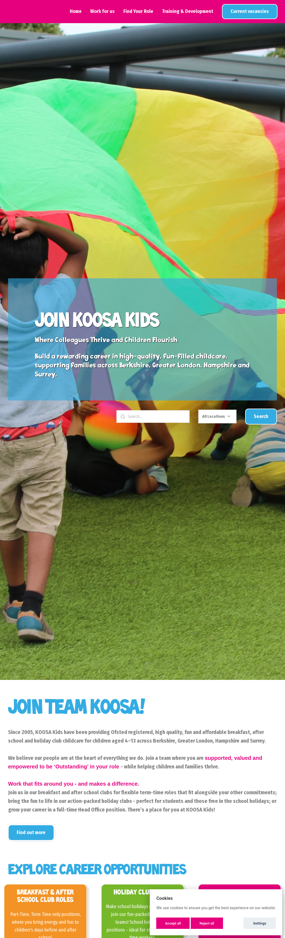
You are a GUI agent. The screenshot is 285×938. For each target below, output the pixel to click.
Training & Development (187, 11)
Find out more (31, 832)
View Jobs (249, 11)
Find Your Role (138, 11)
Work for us (102, 11)
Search (261, 416)
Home (76, 11)
